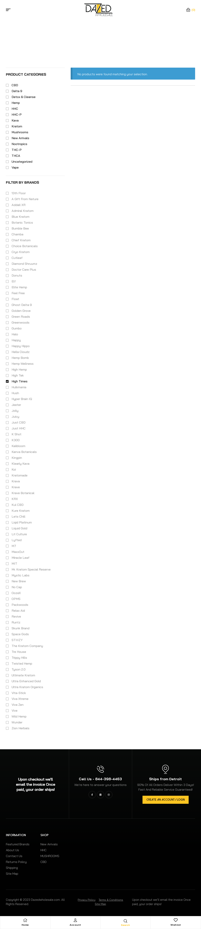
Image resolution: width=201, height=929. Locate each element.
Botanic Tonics (22, 222)
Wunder (17, 722)
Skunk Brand (20, 628)
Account (75, 924)
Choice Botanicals (25, 246)
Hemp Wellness (23, 364)
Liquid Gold (19, 528)
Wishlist (176, 924)
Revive (16, 616)
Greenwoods (20, 322)
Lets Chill (18, 516)
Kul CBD (18, 505)
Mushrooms (20, 132)
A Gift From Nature (25, 199)
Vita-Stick (19, 693)
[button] (166, 800)
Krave (16, 487)
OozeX (16, 593)
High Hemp (19, 369)
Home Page (80, 33)
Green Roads (21, 316)
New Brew (19, 581)
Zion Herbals (20, 728)
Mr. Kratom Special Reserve (31, 569)
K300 (16, 440)
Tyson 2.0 (19, 669)
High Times (19, 381)
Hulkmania (19, 387)
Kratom (17, 126)
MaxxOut (18, 552)
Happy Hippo (21, 346)
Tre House (19, 652)
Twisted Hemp (22, 663)
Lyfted (17, 540)
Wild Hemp (19, 716)
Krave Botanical (23, 493)
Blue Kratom (20, 217)
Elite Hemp (19, 287)
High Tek (18, 375)
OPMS (16, 599)
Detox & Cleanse (24, 97)
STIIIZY (17, 640)
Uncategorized (22, 161)
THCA (16, 156)
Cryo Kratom (21, 252)
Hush (15, 393)
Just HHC (19, 428)
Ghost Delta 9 (22, 305)
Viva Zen (18, 705)
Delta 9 (17, 91)
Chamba (17, 234)
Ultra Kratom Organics (27, 687)
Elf (14, 281)
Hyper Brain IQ (22, 399)
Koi (14, 469)
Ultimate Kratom (23, 675)
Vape (15, 167)
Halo (15, 334)
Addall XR (19, 205)
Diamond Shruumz (24, 264)
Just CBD (19, 422)
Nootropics (19, 144)
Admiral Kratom (23, 211)
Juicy (15, 416)
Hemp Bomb (20, 358)
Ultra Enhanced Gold (26, 681)
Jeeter (16, 405)
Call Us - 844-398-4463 (100, 779)
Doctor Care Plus (24, 269)
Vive (14, 710)
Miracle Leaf (20, 558)
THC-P (17, 150)
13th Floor (19, 193)
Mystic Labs (20, 575)
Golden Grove (21, 311)
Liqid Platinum (22, 522)
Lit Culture (19, 534)
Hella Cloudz (21, 352)
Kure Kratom (21, 511)
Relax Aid (18, 610)
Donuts (17, 275)
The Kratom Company (27, 646)
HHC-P (17, 114)
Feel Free (18, 293)
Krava (16, 481)
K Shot (16, 434)
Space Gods (20, 634)
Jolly (15, 411)
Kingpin (17, 458)
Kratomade (19, 475)
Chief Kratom (21, 240)
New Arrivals (20, 138)
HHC (15, 109)
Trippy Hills (19, 658)
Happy (16, 340)
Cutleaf (17, 258)
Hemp (16, 103)
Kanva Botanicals (24, 452)
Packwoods (20, 605)
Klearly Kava (20, 463)
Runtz (16, 622)
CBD (15, 85)
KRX (15, 499)
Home (25, 924)
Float (15, 299)
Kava (15, 120)
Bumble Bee (20, 228)
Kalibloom (18, 446)
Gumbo (17, 328)
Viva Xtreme (20, 699)
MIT (14, 563)
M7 (14, 546)
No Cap (17, 587)
